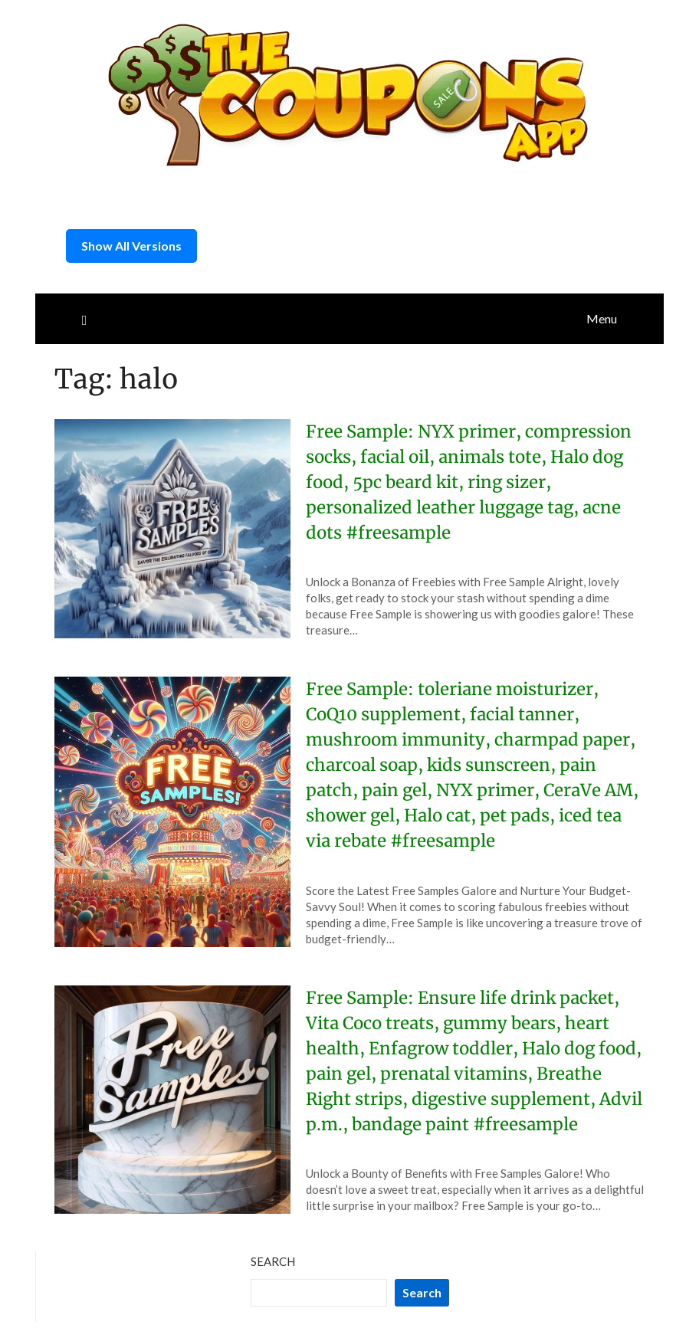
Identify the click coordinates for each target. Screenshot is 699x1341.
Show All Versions (131, 245)
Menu (601, 318)
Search (273, 1261)
